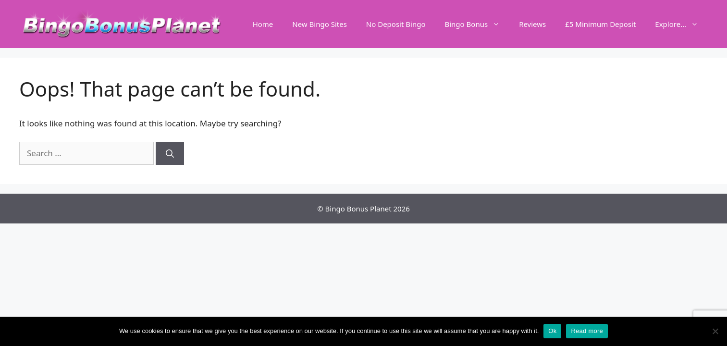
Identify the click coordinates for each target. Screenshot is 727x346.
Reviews (532, 24)
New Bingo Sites (319, 24)
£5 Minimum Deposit (600, 24)
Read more (587, 330)
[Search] (170, 153)
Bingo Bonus (476, 24)
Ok (552, 330)
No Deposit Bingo (396, 24)
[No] (715, 331)
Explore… (681, 24)
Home (263, 24)
